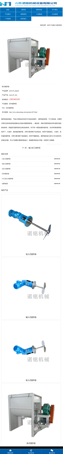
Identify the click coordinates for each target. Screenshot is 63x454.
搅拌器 (23, 9)
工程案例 (39, 14)
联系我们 (23, 19)
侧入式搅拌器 (6, 164)
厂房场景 (8, 19)
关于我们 (55, 9)
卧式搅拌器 (10, 108)
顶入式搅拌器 (6, 159)
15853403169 (14, 99)
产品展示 (8, 14)
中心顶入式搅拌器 (7, 178)
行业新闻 (55, 14)
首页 (7, 9)
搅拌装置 (59, 25)
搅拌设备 (39, 9)
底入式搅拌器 (6, 169)
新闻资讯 (23, 14)
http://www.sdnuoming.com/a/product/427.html (23, 112)
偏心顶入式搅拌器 (34, 148)
